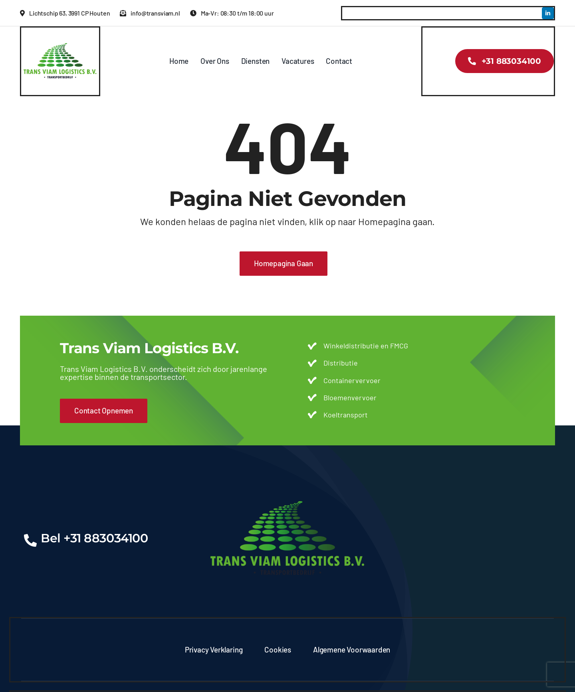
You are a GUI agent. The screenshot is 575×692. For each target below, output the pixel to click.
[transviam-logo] (60, 39)
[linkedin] (548, 13)
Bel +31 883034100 (94, 538)
